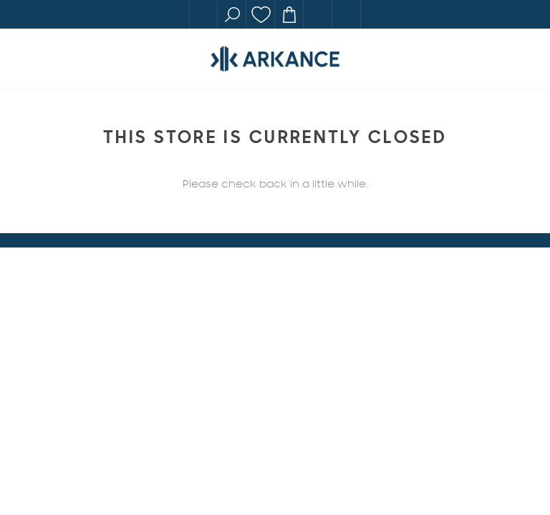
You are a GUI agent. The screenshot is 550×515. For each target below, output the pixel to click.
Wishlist (260, 14)
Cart (289, 14)
